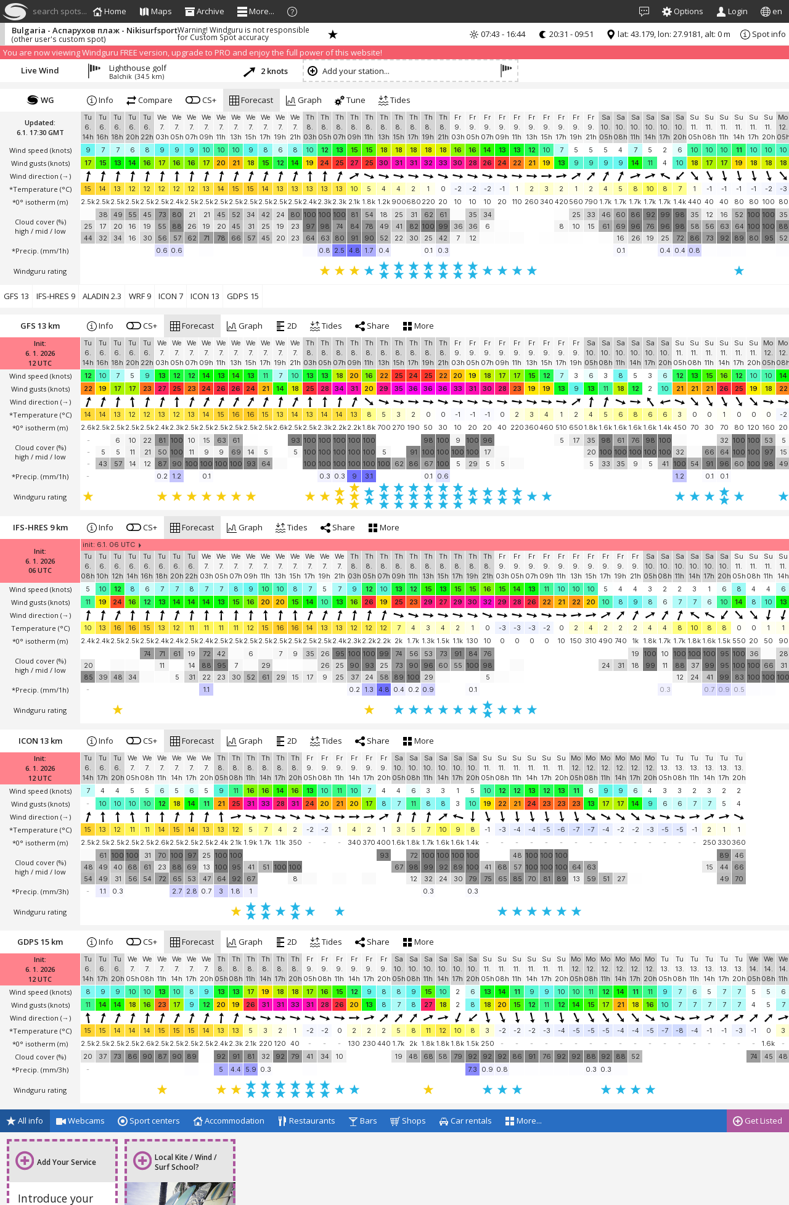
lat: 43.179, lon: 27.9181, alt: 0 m (668, 33)
